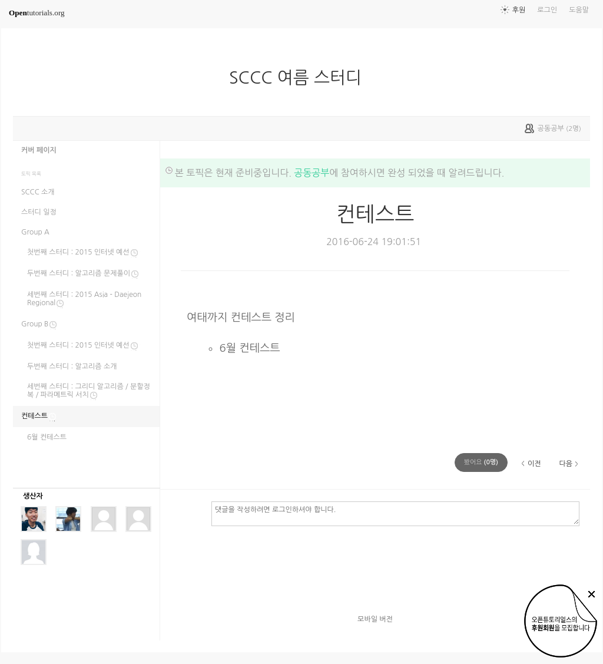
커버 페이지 (39, 150)
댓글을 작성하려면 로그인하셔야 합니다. (395, 513)
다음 (565, 463)
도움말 (579, 10)
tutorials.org (37, 12)
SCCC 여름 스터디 (300, 78)
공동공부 (311, 172)
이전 (534, 463)
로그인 (547, 10)
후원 (519, 10)
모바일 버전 (375, 619)
